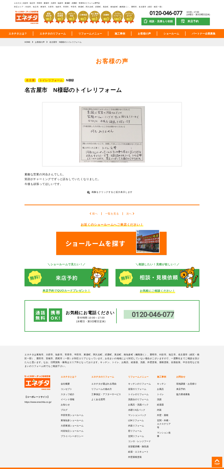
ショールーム (171, 33)
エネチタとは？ (18, 33)
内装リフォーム (136, 420)
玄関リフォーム (136, 431)
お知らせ (65, 400)
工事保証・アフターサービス (106, 389)
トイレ (160, 389)
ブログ (64, 405)
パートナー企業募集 (203, 33)
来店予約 (193, 21)
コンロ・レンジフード (139, 436)
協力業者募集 (183, 389)
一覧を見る (112, 213)
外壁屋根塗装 (135, 451)
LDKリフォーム (136, 415)
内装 (159, 405)
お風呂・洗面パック (138, 400)
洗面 (159, 394)
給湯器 (160, 400)
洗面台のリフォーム (138, 394)
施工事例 (120, 33)
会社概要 (65, 379)
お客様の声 (144, 33)
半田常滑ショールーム (72, 410)
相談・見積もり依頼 (161, 21)
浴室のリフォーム (137, 384)
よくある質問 (98, 394)
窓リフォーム (135, 425)
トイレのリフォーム (138, 389)
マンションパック (137, 410)
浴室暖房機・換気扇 (138, 441)
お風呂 (160, 384)
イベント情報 (67, 394)
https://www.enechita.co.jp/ (37, 397)
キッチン (161, 379)
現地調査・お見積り (186, 379)
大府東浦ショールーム (72, 420)
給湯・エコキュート (138, 446)
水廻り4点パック (136, 405)
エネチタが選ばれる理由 (103, 379)
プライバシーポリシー (72, 431)
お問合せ (180, 372)
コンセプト (66, 384)
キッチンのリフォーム (139, 379)
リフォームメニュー (90, 33)
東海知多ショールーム (72, 415)
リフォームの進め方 (101, 384)
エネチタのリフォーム (53, 33)
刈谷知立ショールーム (72, 425)
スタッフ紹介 (67, 389)
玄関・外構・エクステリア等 (164, 418)
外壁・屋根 (162, 410)
